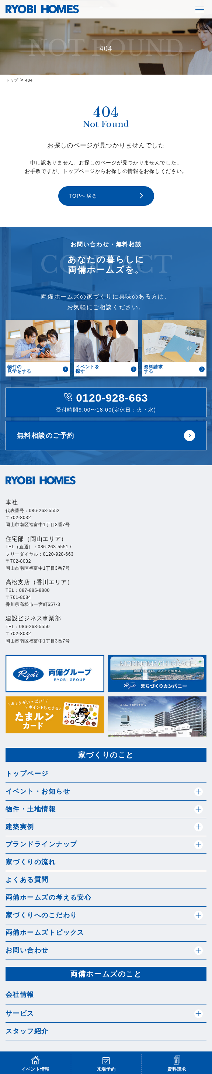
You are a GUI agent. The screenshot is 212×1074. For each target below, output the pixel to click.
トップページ (27, 773)
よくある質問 (27, 879)
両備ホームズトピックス (45, 932)
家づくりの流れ (31, 862)
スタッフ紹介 (27, 1031)
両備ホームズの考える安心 (48, 897)
